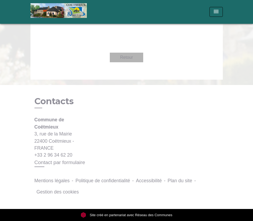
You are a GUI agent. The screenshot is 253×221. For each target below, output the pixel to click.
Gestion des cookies (58, 192)
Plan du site (180, 180)
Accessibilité (149, 180)
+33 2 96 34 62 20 (53, 155)
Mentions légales (52, 180)
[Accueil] (63, 12)
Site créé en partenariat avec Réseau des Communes (126, 215)
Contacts (54, 101)
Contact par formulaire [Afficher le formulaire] (59, 162)
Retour (126, 57)
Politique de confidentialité (102, 180)
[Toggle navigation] (216, 12)
